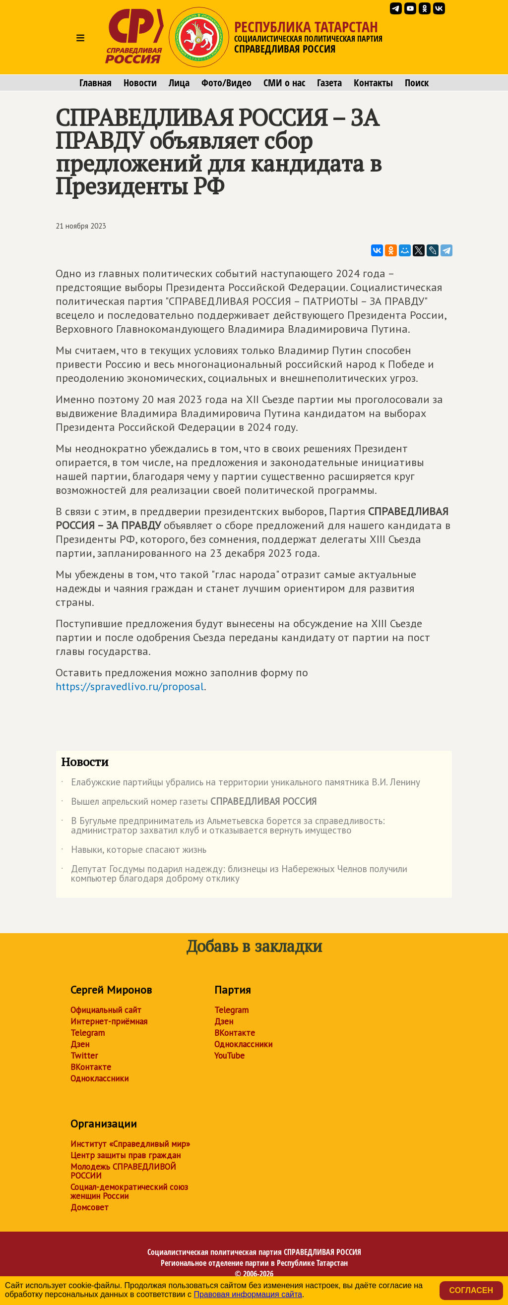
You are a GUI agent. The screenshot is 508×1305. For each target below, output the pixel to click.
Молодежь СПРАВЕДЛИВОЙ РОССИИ (123, 1171)
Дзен (79, 1044)
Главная (95, 82)
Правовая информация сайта (247, 1294)
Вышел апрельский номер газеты (189, 803)
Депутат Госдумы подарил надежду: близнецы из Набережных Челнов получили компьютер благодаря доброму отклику (234, 874)
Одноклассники (99, 1078)
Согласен (471, 1290)
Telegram (87, 1032)
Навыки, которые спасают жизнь (133, 851)
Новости (140, 82)
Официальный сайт (105, 1010)
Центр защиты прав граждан (125, 1155)
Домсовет (89, 1207)
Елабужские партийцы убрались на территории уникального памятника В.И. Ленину (240, 783)
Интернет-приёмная (108, 1021)
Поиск (417, 82)
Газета (329, 82)
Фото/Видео (226, 82)
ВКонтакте (90, 1067)
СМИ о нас (284, 82)
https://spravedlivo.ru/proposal (130, 686)
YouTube (229, 1055)
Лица (179, 82)
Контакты (373, 82)
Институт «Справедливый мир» (130, 1143)
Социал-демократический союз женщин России (129, 1191)
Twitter (84, 1055)
